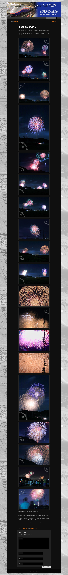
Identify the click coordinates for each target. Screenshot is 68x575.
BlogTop (13, 18)
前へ (53, 21)
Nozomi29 (31, 528)
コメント (20, 538)
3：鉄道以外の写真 (25, 528)
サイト (20, 563)
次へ (55, 21)
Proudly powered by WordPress (34, 571)
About (17, 18)
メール (20, 558)
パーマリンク (35, 528)
